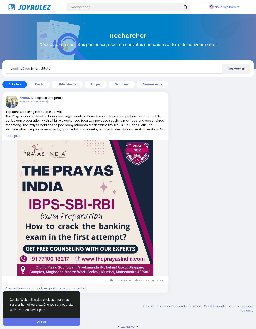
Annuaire (247, 310)
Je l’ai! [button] (41, 321)
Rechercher (236, 69)
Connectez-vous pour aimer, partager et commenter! (45, 288)
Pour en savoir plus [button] (31, 310)
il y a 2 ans (26, 101)
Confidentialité (215, 306)
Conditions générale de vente (179, 306)
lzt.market (128, 326)
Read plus (13, 136)
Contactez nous (241, 306)
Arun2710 (27, 98)
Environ (148, 306)
